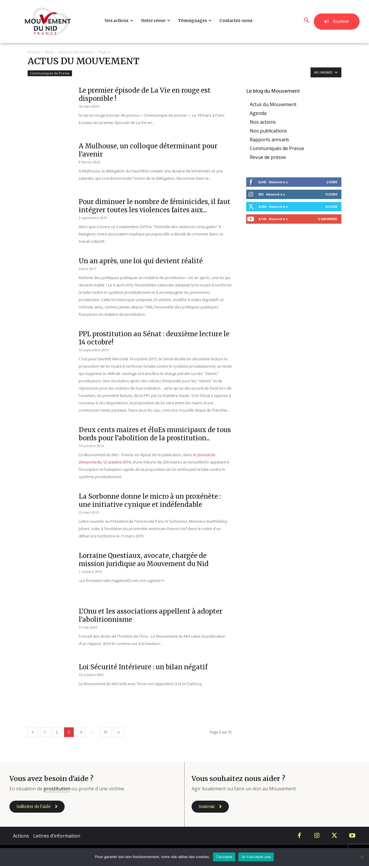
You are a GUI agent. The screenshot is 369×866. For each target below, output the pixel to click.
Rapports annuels (269, 139)
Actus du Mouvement (75, 52)
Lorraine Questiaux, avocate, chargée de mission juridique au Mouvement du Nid (144, 559)
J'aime (332, 182)
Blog (49, 52)
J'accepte (224, 857)
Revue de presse (268, 157)
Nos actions (263, 122)
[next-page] (119, 732)
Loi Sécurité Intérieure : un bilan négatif (143, 667)
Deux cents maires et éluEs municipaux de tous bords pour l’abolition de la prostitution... (155, 434)
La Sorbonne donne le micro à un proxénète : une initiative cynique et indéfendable (150, 500)
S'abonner (327, 219)
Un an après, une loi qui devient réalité (141, 261)
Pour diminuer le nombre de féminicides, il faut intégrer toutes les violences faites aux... (154, 206)
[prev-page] (33, 732)
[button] (307, 20)
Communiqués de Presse (50, 73)
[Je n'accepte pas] (362, 857)
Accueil (33, 52)
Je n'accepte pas (256, 857)
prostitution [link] (56, 788)
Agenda (258, 113)
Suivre (331, 194)
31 (106, 732)
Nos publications (268, 131)
